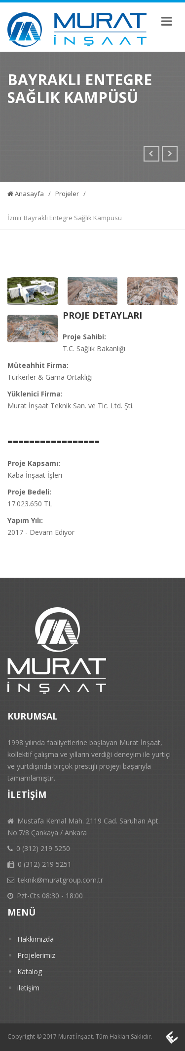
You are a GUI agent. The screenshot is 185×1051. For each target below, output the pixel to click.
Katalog (29, 971)
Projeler (67, 193)
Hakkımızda (35, 939)
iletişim (28, 987)
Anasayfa (25, 193)
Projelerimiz (36, 955)
